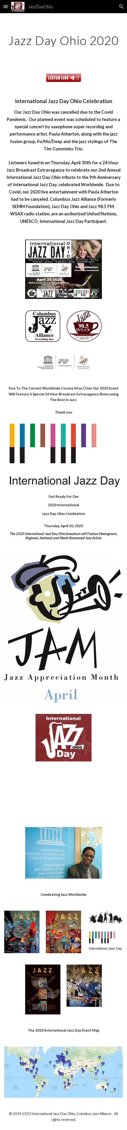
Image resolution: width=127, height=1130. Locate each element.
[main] (63, 40)
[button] (5, 6)
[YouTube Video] (63, 794)
